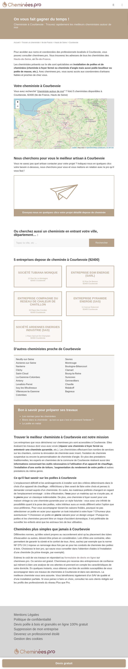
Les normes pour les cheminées (39, 416)
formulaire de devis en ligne (80, 557)
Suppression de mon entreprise (36, 629)
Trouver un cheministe (31, 42)
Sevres (69, 359)
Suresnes (70, 377)
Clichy (19, 370)
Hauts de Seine (61, 42)
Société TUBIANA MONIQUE (38, 272)
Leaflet (74, 147)
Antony (19, 380)
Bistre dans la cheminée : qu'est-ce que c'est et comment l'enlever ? (58, 420)
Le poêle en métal (32, 423)
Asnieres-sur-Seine (26, 363)
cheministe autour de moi (51, 91)
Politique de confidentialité (32, 619)
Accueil (17, 42)
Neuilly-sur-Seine (25, 359)
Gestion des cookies (28, 639)
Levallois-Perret (24, 384)
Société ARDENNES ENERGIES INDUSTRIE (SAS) (38, 328)
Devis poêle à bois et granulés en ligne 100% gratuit (51, 624)
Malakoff (69, 387)
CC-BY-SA (109, 147)
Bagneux (70, 391)
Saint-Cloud (22, 373)
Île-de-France (43, 59)
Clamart (69, 370)
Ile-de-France (47, 42)
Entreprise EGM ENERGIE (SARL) (90, 274)
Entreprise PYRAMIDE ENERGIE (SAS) (90, 300)
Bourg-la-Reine (73, 373)
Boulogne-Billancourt (76, 366)
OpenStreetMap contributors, (96, 147)
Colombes (21, 395)
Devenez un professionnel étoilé (36, 634)
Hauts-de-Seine (22, 59)
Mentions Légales (26, 615)
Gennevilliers (72, 380)
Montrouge (71, 363)
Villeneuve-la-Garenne (27, 391)
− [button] (18, 106)
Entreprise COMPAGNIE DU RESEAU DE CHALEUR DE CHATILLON (38, 301)
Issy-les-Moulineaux (26, 387)
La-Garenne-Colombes (28, 377)
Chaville (69, 384)
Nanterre (20, 366)
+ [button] (18, 102)
